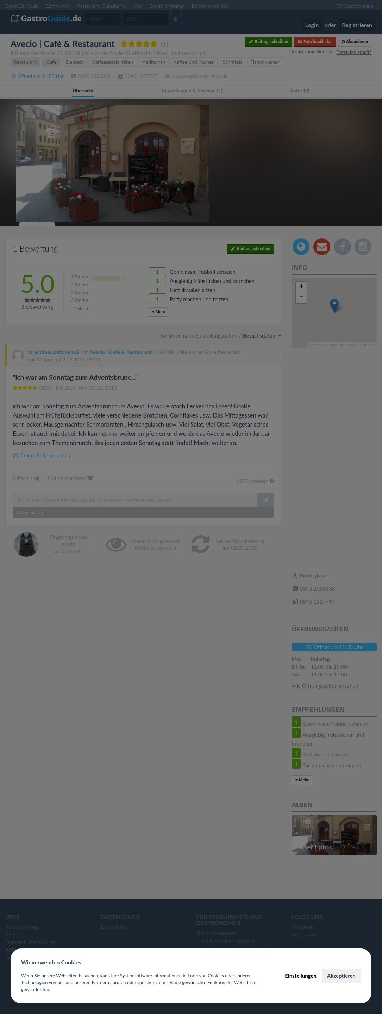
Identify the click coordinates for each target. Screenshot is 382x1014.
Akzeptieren (341, 975)
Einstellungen (301, 975)
